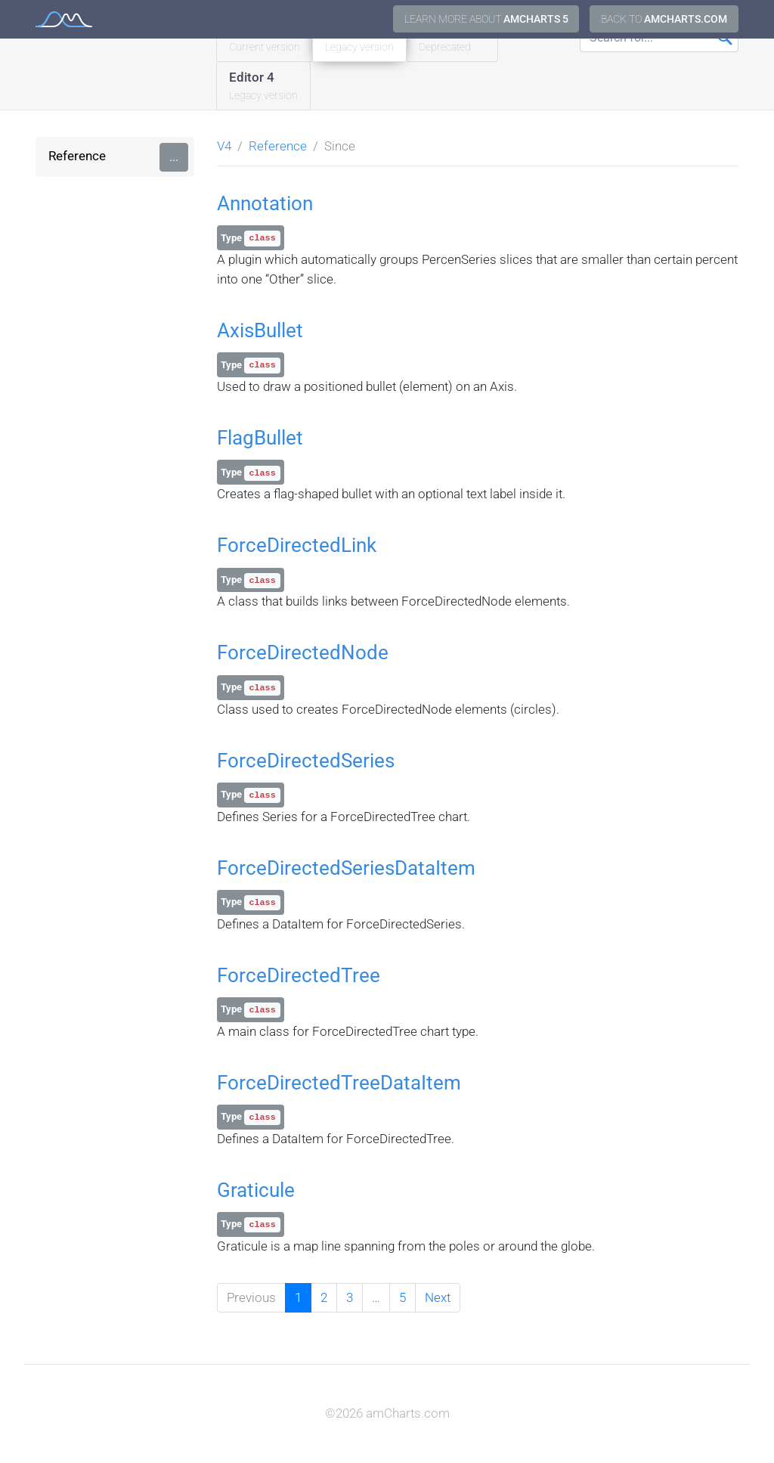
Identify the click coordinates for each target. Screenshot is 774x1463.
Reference (77, 155)
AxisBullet (260, 330)
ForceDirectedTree (298, 975)
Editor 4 (263, 87)
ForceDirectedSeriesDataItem (346, 868)
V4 (224, 145)
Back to (664, 19)
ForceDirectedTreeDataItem (339, 1082)
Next (437, 1297)
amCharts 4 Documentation (64, 19)
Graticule (256, 1190)
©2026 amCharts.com (387, 1413)
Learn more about (486, 19)
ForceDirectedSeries (306, 760)
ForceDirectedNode (303, 652)
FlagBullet (260, 437)
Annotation (265, 203)
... (173, 157)
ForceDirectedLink (296, 545)
